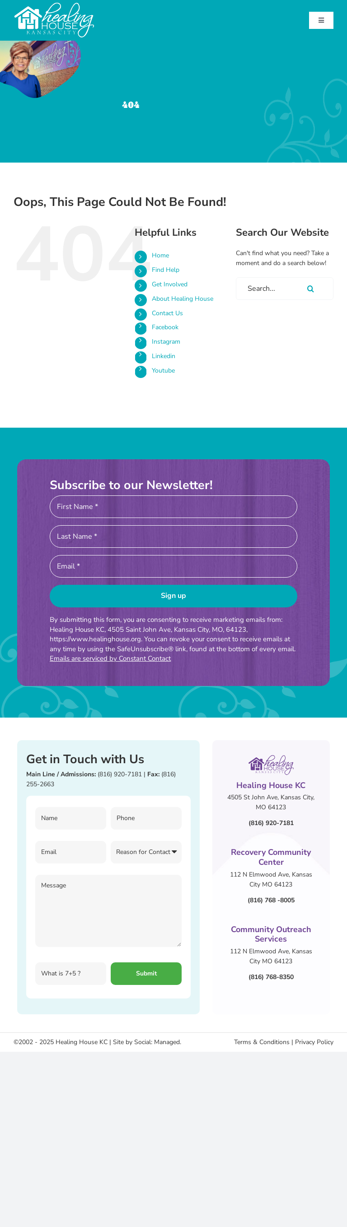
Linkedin (163, 356)
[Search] (311, 288)
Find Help (165, 270)
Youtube (163, 370)
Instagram (166, 341)
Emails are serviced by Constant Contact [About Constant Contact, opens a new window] (110, 658)
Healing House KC (82, 1042)
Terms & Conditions (262, 1042)
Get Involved (170, 284)
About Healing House (182, 298)
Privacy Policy (314, 1042)
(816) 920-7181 (120, 774)
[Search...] (284, 288)
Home (160, 255)
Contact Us (167, 313)
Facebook (165, 327)
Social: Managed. (157, 1042)
